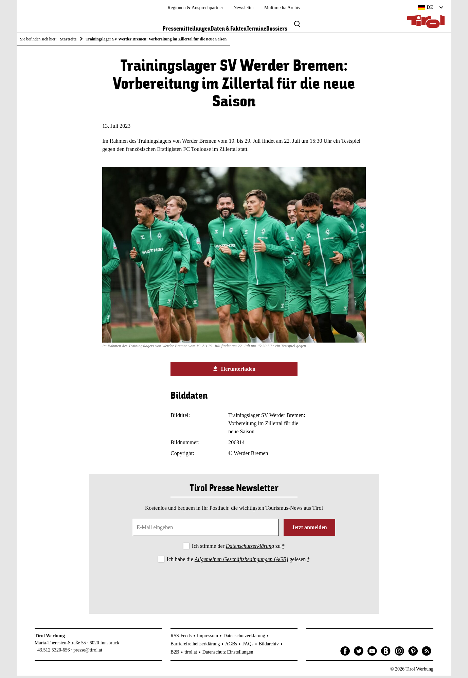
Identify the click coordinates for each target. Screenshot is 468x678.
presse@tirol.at (87, 652)
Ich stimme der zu (238, 548)
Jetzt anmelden (309, 530)
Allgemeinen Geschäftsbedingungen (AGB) (241, 561)
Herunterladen (234, 371)
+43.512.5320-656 (52, 652)
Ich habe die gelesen (238, 561)
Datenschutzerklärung (250, 548)
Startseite (68, 39)
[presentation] (234, 585)
